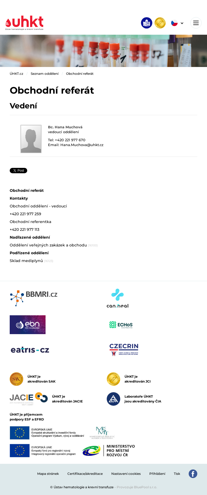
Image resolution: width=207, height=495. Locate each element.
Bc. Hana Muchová (65, 127)
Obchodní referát (80, 74)
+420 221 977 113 (24, 229)
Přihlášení (157, 474)
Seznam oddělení (44, 74)
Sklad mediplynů (31, 260)
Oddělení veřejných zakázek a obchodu (54, 245)
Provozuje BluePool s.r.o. (137, 487)
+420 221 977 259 (25, 213)
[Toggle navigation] (196, 23)
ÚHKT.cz (16, 74)
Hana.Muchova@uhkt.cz (82, 145)
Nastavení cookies (126, 474)
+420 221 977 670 (70, 140)
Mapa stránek (48, 474)
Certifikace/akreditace (85, 474)
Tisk (177, 474)
